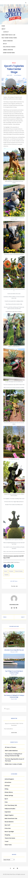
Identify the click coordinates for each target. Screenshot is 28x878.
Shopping (7, 835)
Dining (6, 789)
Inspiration (8, 812)
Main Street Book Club (8, 35)
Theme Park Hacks (10, 838)
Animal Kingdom (8, 50)
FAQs (6, 802)
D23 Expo (7, 785)
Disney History (9, 792)
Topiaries (6, 574)
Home (3, 26)
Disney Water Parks (9, 52)
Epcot (5, 44)
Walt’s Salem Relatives (11, 750)
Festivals (11, 571)
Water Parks (8, 845)
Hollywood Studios (9, 47)
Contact (6, 32)
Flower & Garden (18, 571)
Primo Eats (8, 828)
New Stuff (7, 825)
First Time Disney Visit (11, 805)
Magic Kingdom (8, 41)
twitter (12, 566)
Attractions (8, 782)
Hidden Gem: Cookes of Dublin (13, 764)
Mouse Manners (9, 822)
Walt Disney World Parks (9, 38)
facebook (5, 566)
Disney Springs (9, 795)
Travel (6, 841)
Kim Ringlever (18, 75)
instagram (8, 566)
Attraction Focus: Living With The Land (14, 650)
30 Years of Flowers (10, 747)
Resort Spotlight (9, 831)
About (3, 29)
